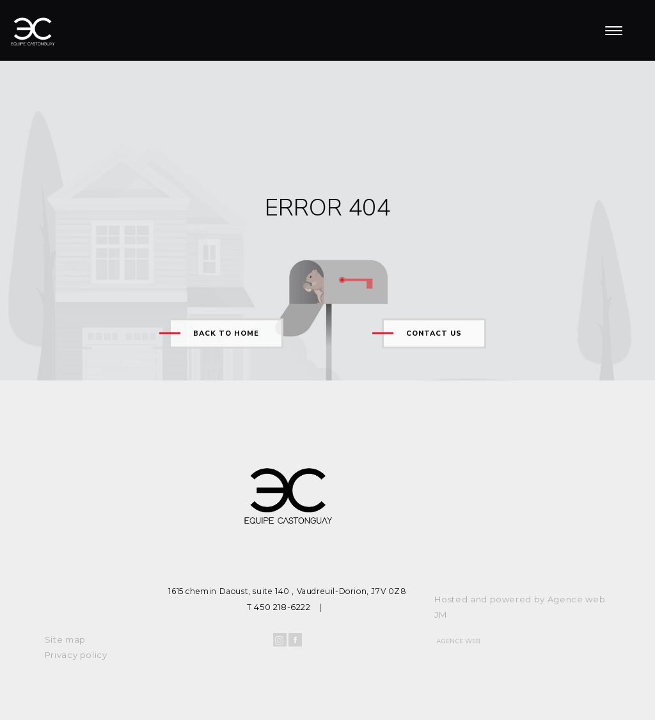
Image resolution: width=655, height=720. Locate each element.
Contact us (434, 333)
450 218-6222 (282, 607)
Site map (65, 639)
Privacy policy (76, 655)
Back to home (226, 333)
